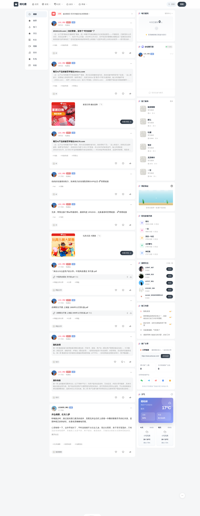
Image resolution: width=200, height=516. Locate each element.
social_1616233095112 (154, 295)
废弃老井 (68, 444)
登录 (182, 4)
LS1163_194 (150, 288)
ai (54, 186)
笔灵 (61, 217)
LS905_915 (149, 274)
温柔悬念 (79, 444)
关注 (169, 269)
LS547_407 (149, 267)
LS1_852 (147, 54)
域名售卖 (65, 45)
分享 (69, 282)
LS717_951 (149, 281)
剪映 (61, 186)
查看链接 (103, 181)
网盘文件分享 (58, 282)
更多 (171, 101)
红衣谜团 (57, 444)
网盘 (77, 282)
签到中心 (169, 13)
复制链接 (165, 356)
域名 (55, 45)
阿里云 (75, 45)
